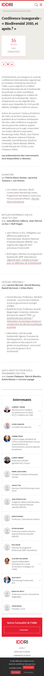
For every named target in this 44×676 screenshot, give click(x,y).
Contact (22, 648)
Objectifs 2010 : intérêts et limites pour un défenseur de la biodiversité (24, 261)
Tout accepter (28, 667)
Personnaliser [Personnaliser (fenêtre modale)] (28, 672)
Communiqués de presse (22, 655)
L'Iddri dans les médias (22, 652)
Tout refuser (16, 672)
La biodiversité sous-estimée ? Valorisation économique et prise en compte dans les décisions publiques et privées (24, 321)
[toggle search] (36, 4)
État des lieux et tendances (23, 200)
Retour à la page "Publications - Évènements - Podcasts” (17, 10)
